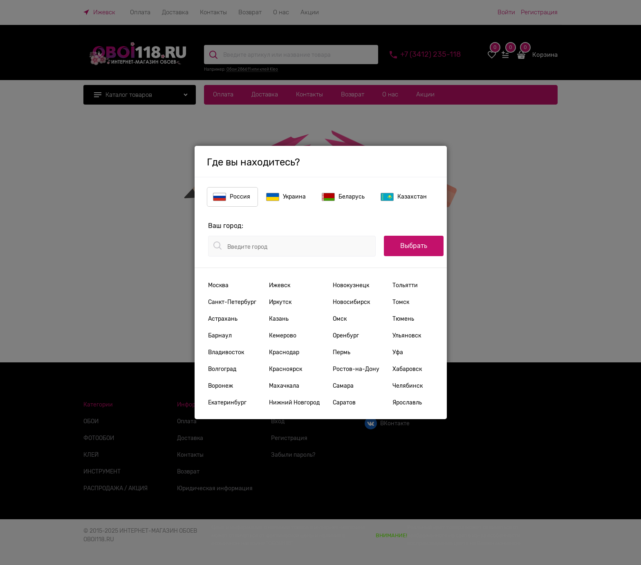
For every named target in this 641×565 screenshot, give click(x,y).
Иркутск (280, 302)
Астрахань (223, 318)
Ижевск (279, 285)
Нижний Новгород (294, 402)
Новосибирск (351, 302)
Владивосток (226, 352)
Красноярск (285, 369)
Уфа (397, 352)
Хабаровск (407, 369)
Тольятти (405, 285)
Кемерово (282, 335)
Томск (400, 302)
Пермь (341, 352)
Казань (279, 318)
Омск (340, 318)
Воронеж (220, 385)
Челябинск (407, 385)
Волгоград (222, 369)
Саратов (344, 402)
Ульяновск (406, 335)
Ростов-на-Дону (356, 369)
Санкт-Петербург (232, 302)
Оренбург (346, 335)
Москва (218, 285)
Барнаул (220, 335)
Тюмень (403, 318)
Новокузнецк (351, 285)
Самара (343, 385)
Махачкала (284, 385)
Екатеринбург (227, 402)
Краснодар (284, 352)
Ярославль (407, 402)
